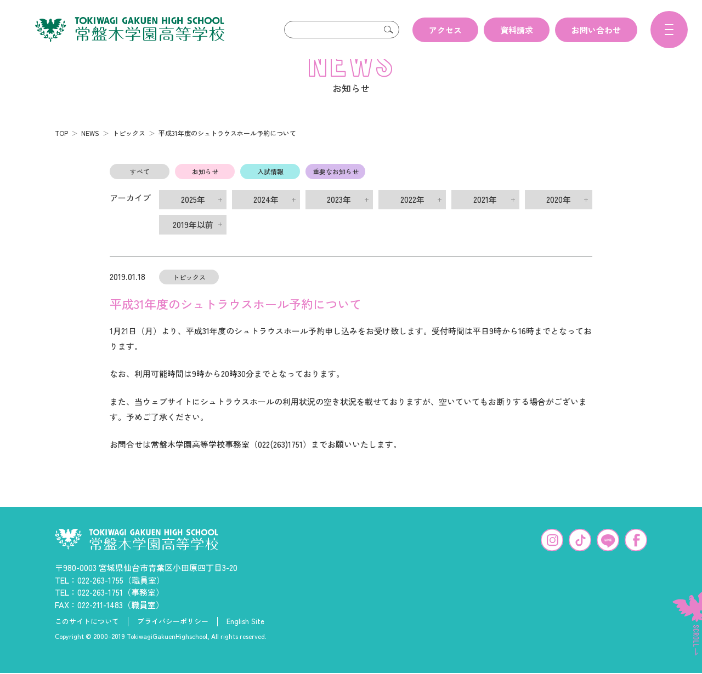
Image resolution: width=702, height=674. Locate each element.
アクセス (445, 30)
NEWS (90, 150)
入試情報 (270, 188)
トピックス (128, 150)
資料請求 (516, 30)
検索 (388, 29)
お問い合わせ (596, 30)
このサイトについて (87, 639)
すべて (140, 188)
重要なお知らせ (336, 188)
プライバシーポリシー (172, 639)
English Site (245, 639)
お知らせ (205, 188)
